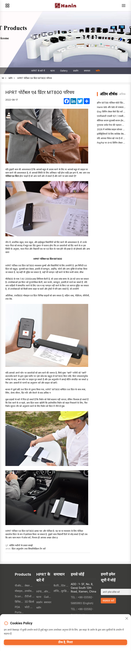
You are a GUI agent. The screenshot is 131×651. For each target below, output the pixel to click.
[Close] (127, 618)
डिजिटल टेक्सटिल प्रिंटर (20, 601)
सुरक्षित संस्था (65, 590)
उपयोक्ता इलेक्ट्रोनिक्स (29, 590)
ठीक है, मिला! (65, 642)
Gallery (64, 70)
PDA (17, 607)
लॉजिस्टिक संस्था (57, 590)
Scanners (20, 596)
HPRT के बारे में (38, 70)
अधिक (122, 94)
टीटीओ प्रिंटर (29, 596)
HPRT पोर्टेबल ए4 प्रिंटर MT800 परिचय (34, 78)
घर (3, 78)
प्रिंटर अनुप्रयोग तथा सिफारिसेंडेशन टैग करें (29, 548)
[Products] (7, 5)
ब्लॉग (98, 70)
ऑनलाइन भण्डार (48, 591)
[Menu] (123, 5)
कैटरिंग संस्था (57, 585)
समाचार (87, 70)
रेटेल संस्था (65, 585)
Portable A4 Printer (20, 612)
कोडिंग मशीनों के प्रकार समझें (21, 545)
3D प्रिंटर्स (29, 601)
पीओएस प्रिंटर (20, 585)
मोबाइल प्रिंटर (20, 590)
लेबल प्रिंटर (29, 585)
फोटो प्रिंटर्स (29, 607)
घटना (52, 70)
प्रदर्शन (75, 70)
